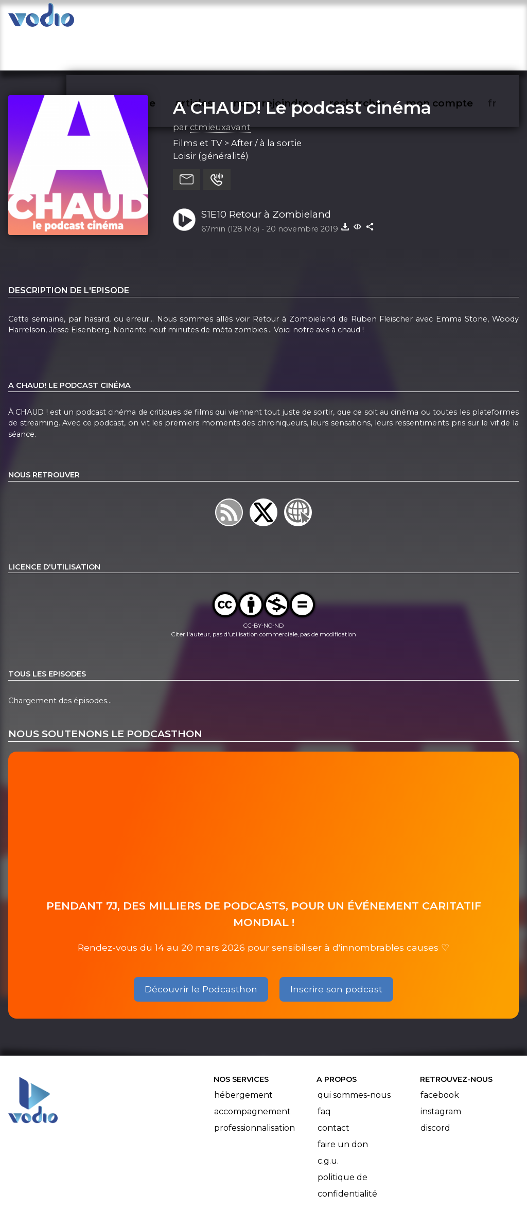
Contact (333, 1088)
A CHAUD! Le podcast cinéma (302, 67)
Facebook (439, 1055)
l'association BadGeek (175, 1206)
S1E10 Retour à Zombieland (266, 174)
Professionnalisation (254, 1088)
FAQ (324, 1071)
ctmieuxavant (220, 87)
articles (217, 18)
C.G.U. (328, 1121)
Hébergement (243, 1055)
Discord (435, 1088)
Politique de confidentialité (347, 1145)
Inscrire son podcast (336, 948)
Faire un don (343, 1104)
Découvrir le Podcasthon (201, 948)
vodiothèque (147, 18)
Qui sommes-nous (354, 1055)
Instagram (440, 1071)
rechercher (376, 18)
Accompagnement (252, 1071)
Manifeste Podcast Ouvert (292, 1192)
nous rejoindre (292, 18)
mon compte (456, 18)
